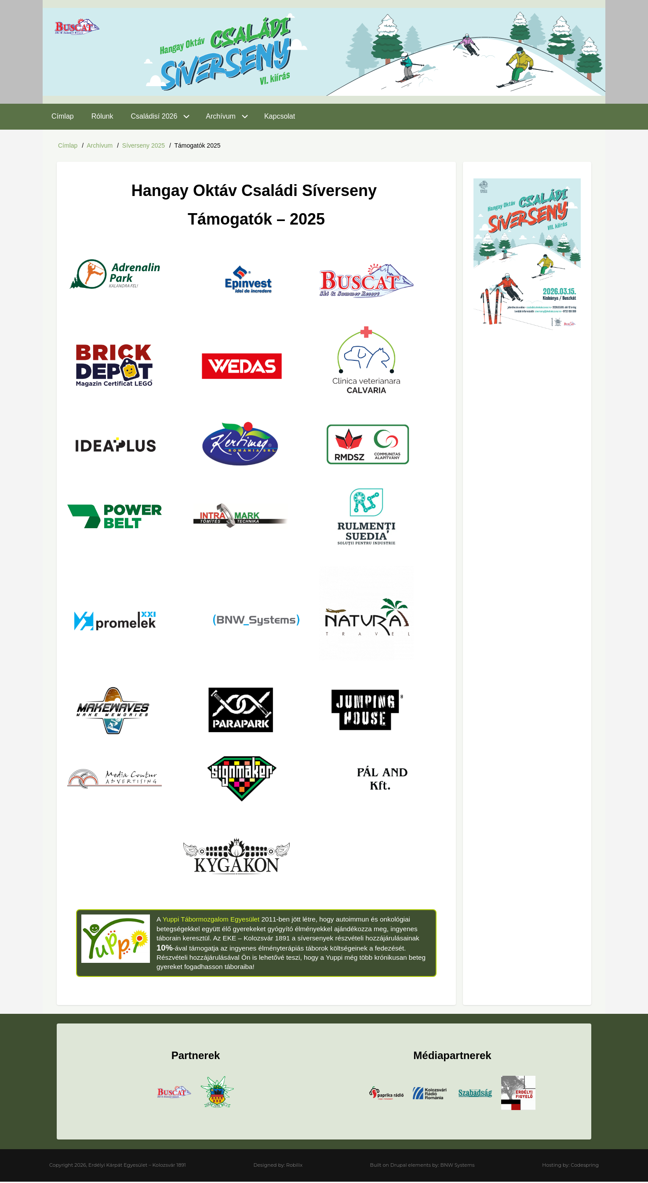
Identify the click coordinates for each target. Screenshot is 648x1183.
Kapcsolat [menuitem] (279, 116)
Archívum (100, 145)
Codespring (585, 1166)
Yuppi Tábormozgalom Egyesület (211, 920)
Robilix (294, 1166)
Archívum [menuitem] (221, 116)
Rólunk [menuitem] (102, 116)
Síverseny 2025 (143, 145)
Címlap (67, 145)
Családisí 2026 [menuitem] (154, 116)
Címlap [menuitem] (62, 116)
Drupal (398, 1166)
